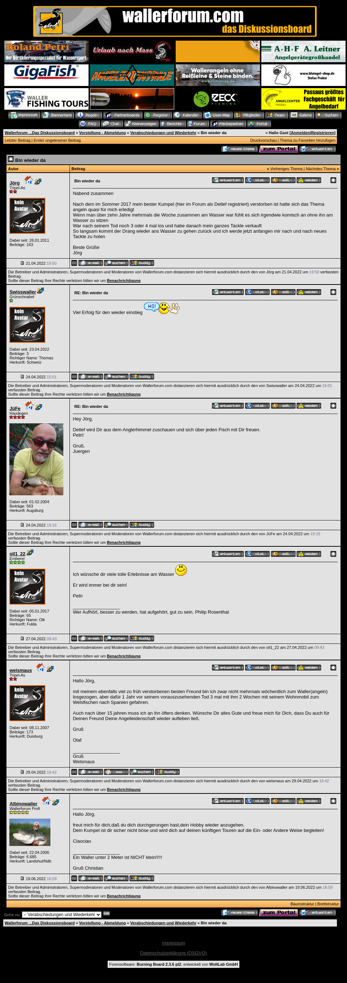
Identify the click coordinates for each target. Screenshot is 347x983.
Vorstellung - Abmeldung (102, 133)
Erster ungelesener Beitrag (57, 140)
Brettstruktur (328, 904)
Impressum (173, 943)
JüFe (14, 408)
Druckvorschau (263, 140)
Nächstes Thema (320, 169)
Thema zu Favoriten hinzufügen (307, 140)
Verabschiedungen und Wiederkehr (163, 133)
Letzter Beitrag (18, 140)
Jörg (14, 183)
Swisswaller (22, 292)
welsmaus (20, 670)
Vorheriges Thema (286, 169)
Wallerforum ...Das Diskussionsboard (40, 133)
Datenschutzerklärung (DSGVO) (173, 953)
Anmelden (300, 133)
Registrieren (322, 133)
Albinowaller (23, 803)
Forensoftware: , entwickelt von (173, 964)
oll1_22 (17, 553)
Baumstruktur (302, 904)
